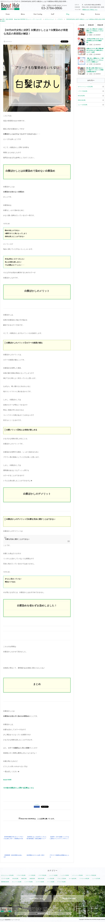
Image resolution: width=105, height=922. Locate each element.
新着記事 (91, 25)
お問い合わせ (94, 908)
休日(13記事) (81, 95)
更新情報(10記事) (5, 881)
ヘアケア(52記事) (82, 91)
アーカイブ (94, 913)
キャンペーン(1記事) (16, 881)
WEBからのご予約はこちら (90, 9)
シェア (36, 804)
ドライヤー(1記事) (5, 878)
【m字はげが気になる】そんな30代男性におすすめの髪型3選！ (94, 40)
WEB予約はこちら (36, 898)
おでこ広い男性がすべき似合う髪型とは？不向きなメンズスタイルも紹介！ (94, 30)
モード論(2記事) (72, 878)
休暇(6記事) (32, 878)
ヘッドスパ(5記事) (64, 875)
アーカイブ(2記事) (61, 881)
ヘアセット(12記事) (61, 878)
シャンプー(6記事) (53, 875)
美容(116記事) (82, 100)
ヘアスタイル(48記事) (84, 878)
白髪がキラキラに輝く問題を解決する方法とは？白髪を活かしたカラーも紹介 (94, 50)
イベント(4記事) (50, 881)
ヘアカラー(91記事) (21, 875)
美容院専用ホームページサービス (10, 919)
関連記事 (100, 25)
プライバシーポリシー (97, 906)
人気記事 (81, 25)
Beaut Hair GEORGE (82, 906)
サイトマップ (94, 911)
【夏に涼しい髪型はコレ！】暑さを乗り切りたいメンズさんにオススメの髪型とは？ (94, 60)
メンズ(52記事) (50, 878)
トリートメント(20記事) (77, 875)
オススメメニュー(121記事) (85, 86)
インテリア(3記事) (28, 881)
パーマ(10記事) (31, 875)
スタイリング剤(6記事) (91, 875)
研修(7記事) (24, 878)
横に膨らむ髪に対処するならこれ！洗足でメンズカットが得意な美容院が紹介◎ (94, 69)
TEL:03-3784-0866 (68, 898)
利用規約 (78, 913)
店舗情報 (78, 908)
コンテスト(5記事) (40, 881)
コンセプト (79, 911)
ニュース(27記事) (82, 104)
